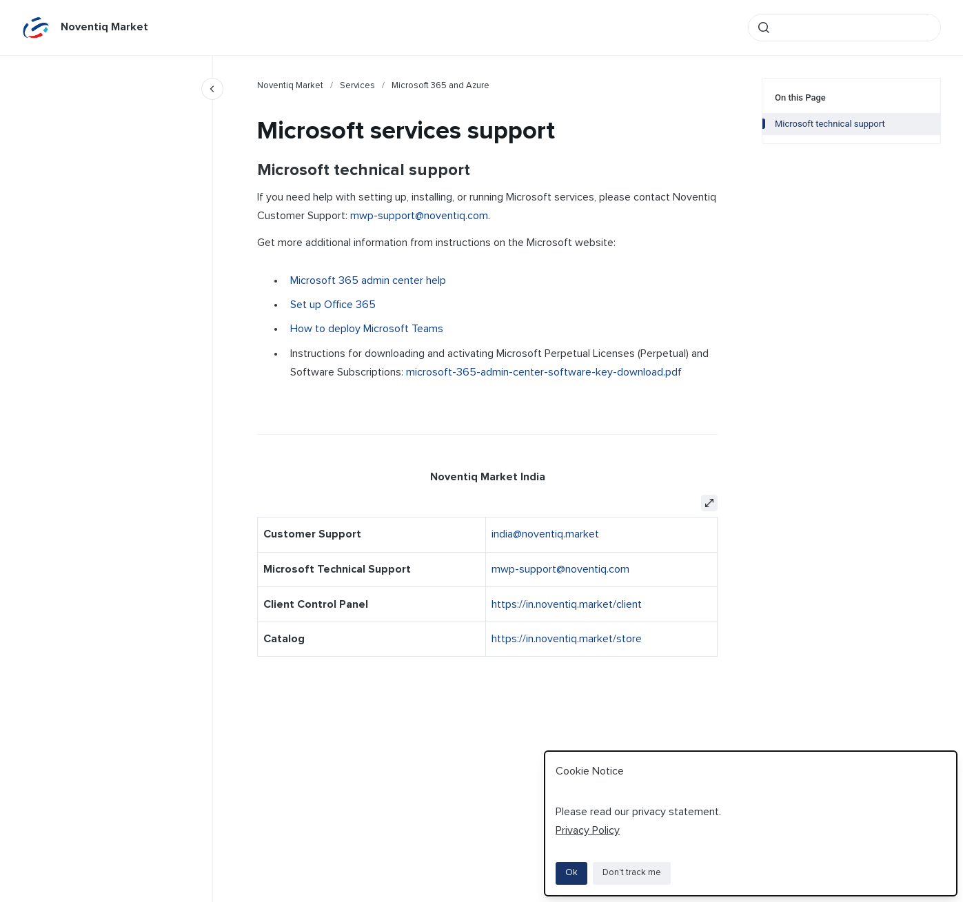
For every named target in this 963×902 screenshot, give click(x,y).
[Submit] (764, 28)
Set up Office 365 (333, 304)
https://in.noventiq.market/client (566, 604)
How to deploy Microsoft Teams (366, 328)
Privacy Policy (588, 830)
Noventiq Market (104, 26)
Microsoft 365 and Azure (440, 85)
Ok (571, 872)
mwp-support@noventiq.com (419, 215)
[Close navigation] (212, 89)
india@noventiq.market (545, 534)
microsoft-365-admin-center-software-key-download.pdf (544, 372)
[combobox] (844, 27)
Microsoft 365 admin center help (368, 280)
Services (357, 85)
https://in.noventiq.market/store (566, 638)
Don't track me (631, 872)
